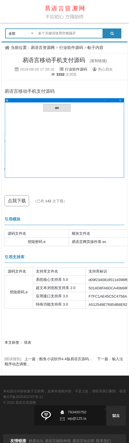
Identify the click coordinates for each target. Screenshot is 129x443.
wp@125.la (77, 418)
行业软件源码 (71, 47)
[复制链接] (98, 61)
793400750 (77, 412)
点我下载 (17, 200)
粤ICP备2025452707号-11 (23, 397)
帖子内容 (95, 47)
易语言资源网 (43, 47)
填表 (27, 342)
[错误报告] (13, 359)
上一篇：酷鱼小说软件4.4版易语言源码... (58, 359)
